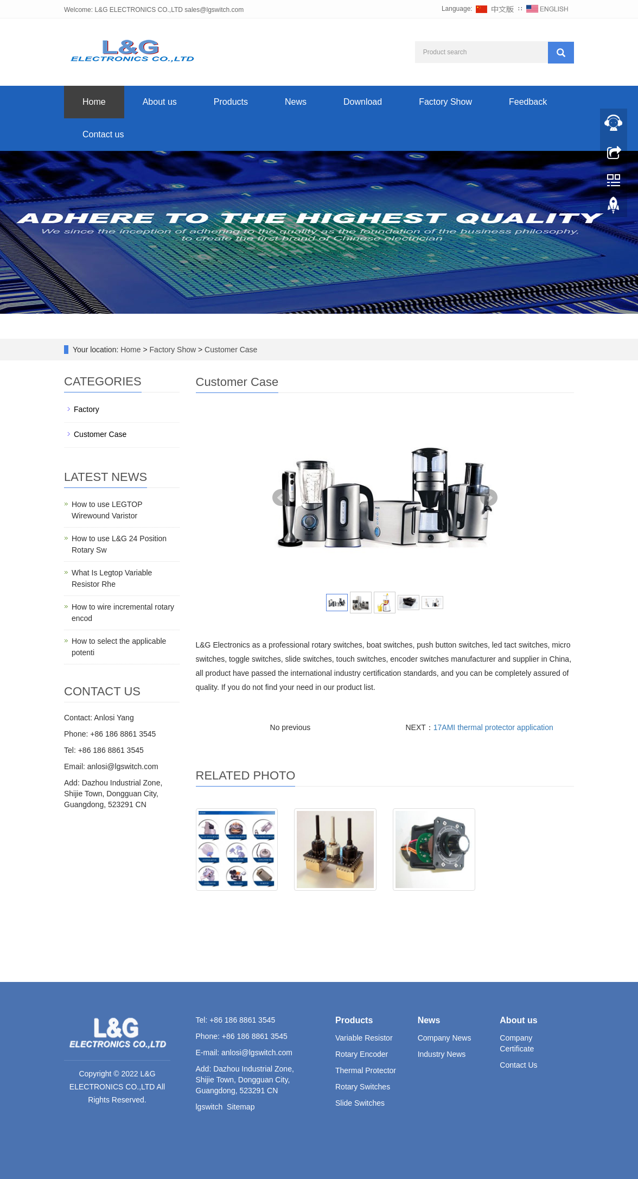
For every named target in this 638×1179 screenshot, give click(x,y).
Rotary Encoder (361, 1054)
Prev (281, 497)
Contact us (103, 134)
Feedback (528, 101)
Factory (86, 409)
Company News (444, 1038)
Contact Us (518, 1065)
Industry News (442, 1054)
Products (231, 101)
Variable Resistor (364, 1038)
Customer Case (229, 349)
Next (488, 497)
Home (94, 101)
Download (362, 101)
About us (160, 101)
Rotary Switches (362, 1086)
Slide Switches (360, 1103)
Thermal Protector (365, 1070)
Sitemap (240, 1106)
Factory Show (445, 101)
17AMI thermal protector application (493, 727)
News (296, 101)
